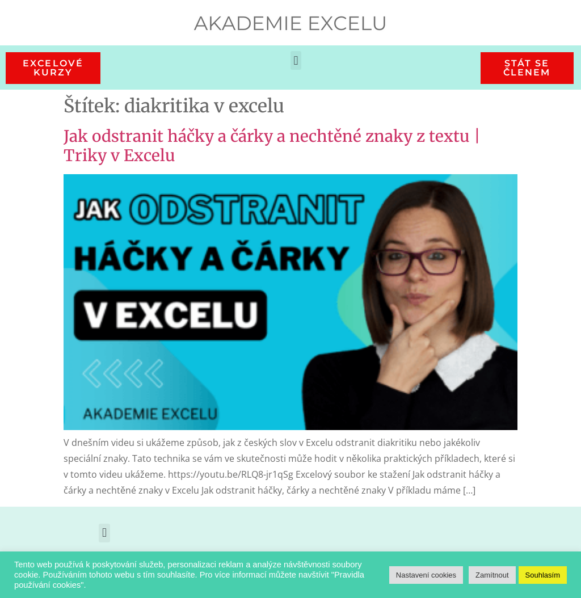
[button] (295, 60)
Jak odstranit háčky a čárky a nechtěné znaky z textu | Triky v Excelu (272, 146)
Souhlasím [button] (542, 575)
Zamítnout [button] (492, 575)
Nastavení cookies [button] (426, 575)
